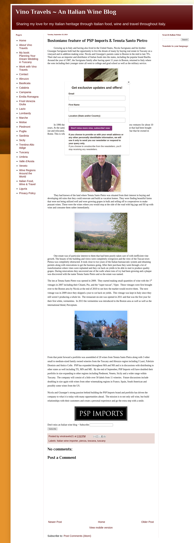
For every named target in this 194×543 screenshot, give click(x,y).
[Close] (129, 82)
